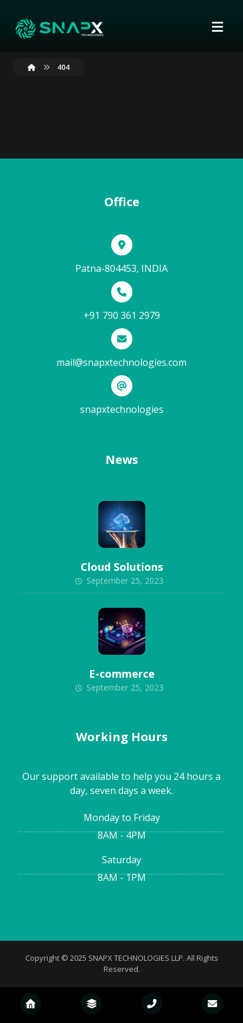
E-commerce (122, 674)
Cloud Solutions (122, 567)
